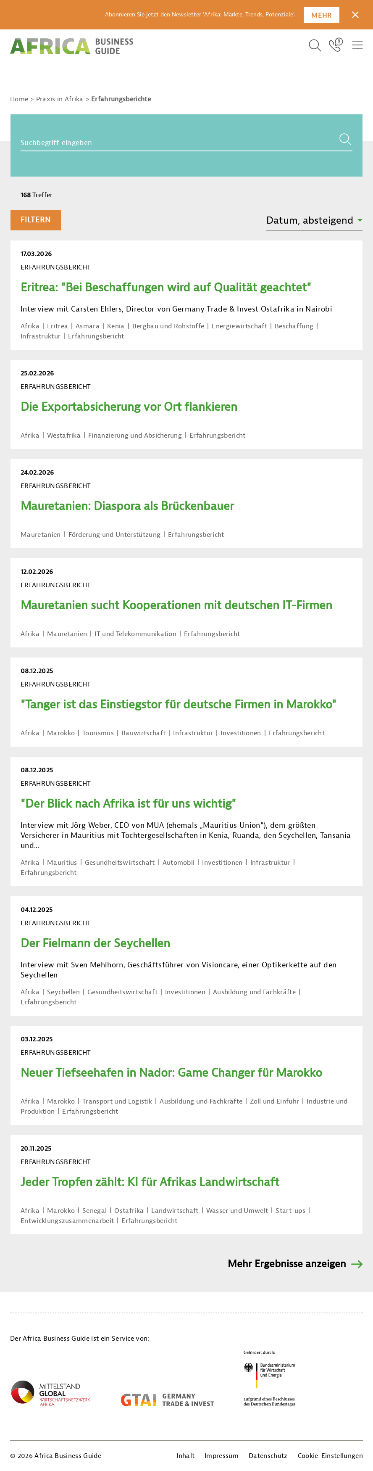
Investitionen (241, 733)
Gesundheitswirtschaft (120, 862)
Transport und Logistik (117, 1101)
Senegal (94, 1211)
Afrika (30, 326)
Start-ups (290, 1211)
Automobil (179, 862)
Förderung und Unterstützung (114, 535)
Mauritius (62, 862)
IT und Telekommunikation (135, 634)
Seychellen (63, 992)
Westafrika (64, 435)
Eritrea (57, 326)
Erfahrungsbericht (96, 336)
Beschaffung (294, 326)
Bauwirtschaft (143, 733)
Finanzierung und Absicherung (135, 435)
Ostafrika (129, 1211)
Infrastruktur (40, 336)
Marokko (61, 733)
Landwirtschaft (174, 1211)
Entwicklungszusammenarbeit (67, 1221)
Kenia (116, 326)
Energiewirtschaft (239, 326)
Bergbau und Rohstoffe (168, 326)
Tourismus (98, 733)
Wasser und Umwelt (237, 1211)
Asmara (88, 326)
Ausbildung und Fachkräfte (254, 992)
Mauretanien (41, 535)
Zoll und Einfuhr (274, 1101)
